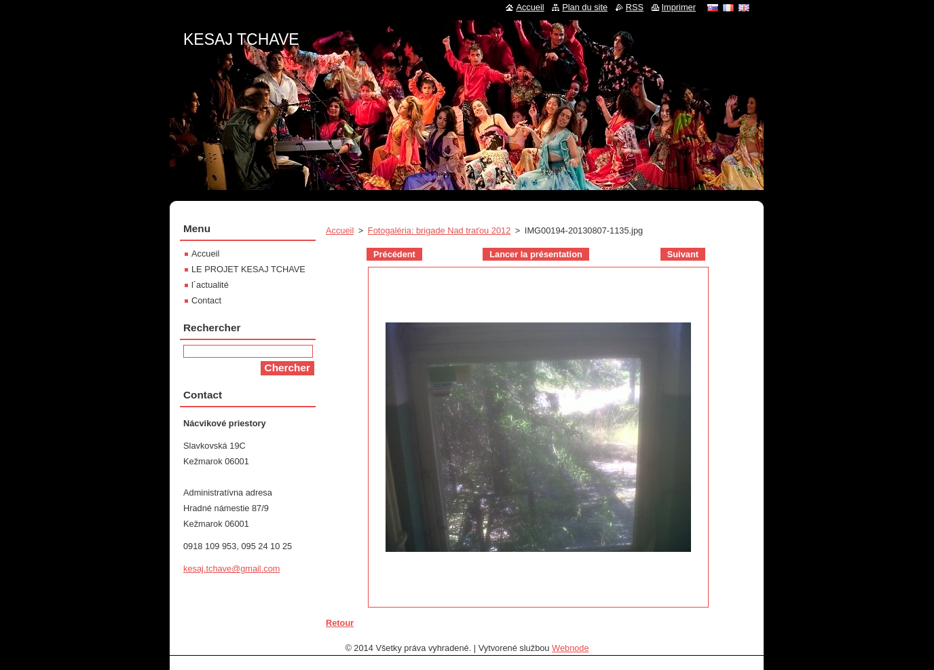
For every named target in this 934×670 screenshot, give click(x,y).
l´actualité (210, 285)
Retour (340, 623)
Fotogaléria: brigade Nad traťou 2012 (439, 230)
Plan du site (585, 7)
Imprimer (679, 7)
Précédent (394, 254)
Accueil (340, 230)
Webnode (570, 648)
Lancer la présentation (535, 254)
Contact (206, 300)
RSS (634, 7)
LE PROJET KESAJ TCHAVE (248, 269)
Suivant (682, 254)
